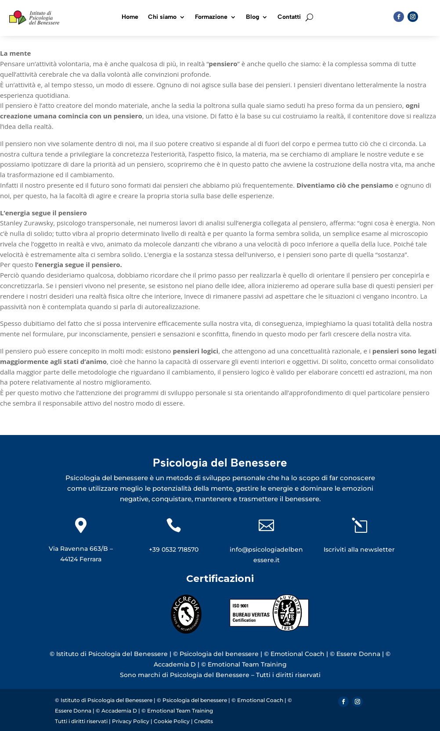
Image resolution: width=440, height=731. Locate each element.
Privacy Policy (131, 721)
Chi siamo (162, 17)
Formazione (211, 17)
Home (130, 17)
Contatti (289, 17)
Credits (203, 721)
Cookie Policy (172, 721)
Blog (252, 17)
